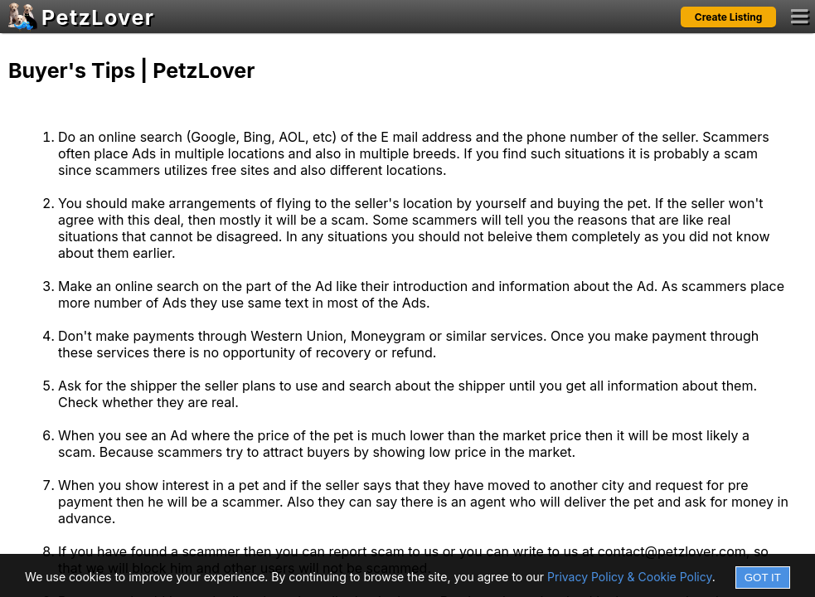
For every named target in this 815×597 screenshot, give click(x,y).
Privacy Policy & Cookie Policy (629, 577)
